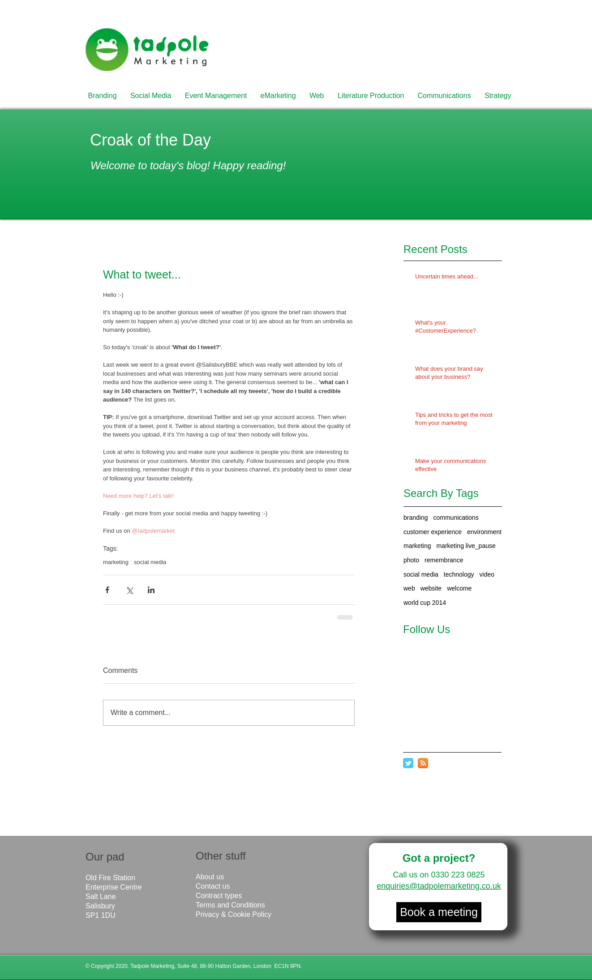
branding (415, 517)
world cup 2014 (424, 602)
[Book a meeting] (438, 912)
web (409, 588)
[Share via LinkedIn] (151, 590)
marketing (417, 545)
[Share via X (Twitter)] (129, 590)
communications (456, 517)
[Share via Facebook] (107, 590)
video (487, 574)
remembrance (444, 560)
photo (411, 560)
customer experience (432, 531)
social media (420, 574)
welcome (459, 588)
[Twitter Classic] (408, 763)
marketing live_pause (465, 545)
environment (484, 531)
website (431, 588)
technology (459, 574)
